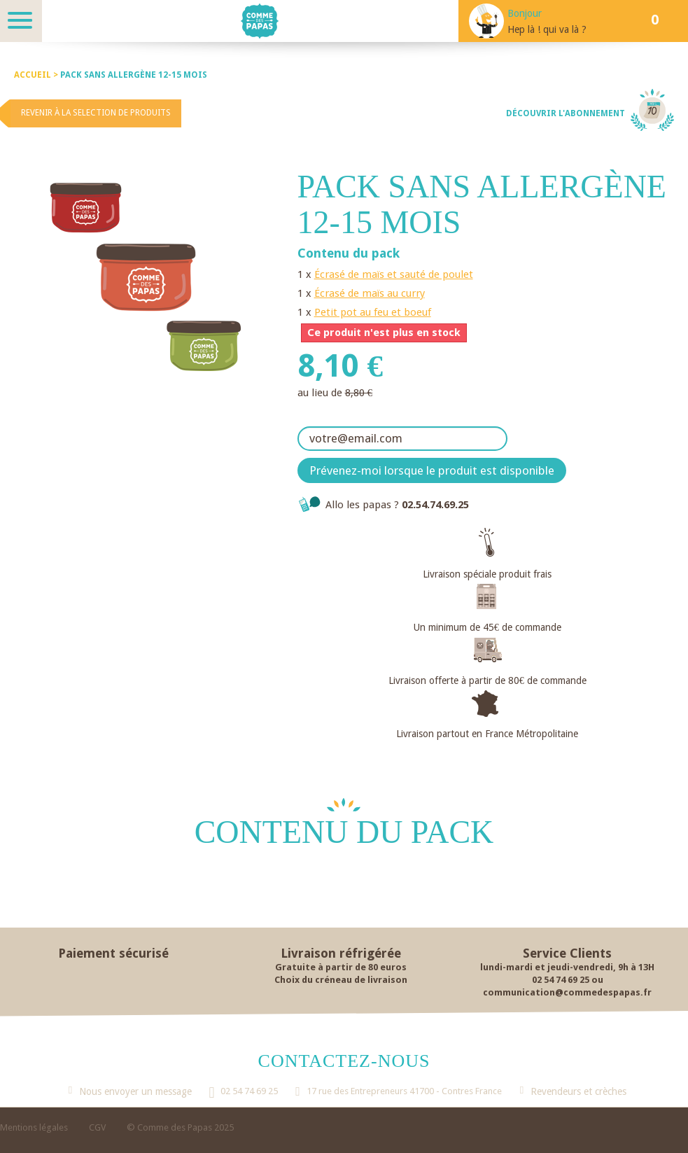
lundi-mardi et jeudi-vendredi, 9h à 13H (567, 967)
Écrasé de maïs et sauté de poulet (393, 274)
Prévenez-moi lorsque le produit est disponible (431, 470)
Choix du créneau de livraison (340, 979)
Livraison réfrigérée (341, 953)
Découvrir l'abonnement (565, 113)
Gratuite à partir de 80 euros (341, 967)
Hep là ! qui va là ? (547, 29)
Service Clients (567, 953)
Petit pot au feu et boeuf (372, 312)
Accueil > (37, 75)
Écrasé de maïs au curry (369, 293)
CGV (97, 1127)
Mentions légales (34, 1127)
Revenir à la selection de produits (96, 113)
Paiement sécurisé (113, 953)
